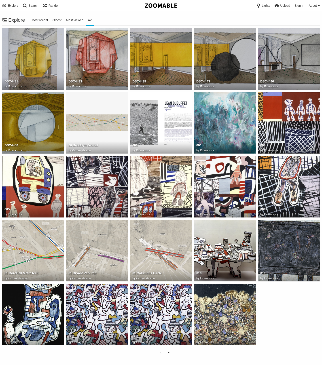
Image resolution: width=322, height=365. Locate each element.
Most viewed (74, 20)
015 (135, 337)
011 (262, 273)
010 (198, 273)
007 (135, 209)
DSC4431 (11, 81)
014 (71, 337)
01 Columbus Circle (147, 273)
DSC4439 (139, 81)
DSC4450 (11, 145)
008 (198, 209)
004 (262, 145)
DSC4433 (75, 81)
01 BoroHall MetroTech (21, 273)
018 (198, 337)
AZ (90, 20)
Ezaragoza (15, 86)
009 (262, 209)
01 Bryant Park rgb (82, 273)
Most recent (40, 20)
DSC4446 (267, 81)
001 (135, 145)
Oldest (57, 20)
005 (7, 209)
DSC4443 (203, 81)
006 (71, 209)
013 (7, 337)
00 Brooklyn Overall (83, 145)
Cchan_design (81, 150)
